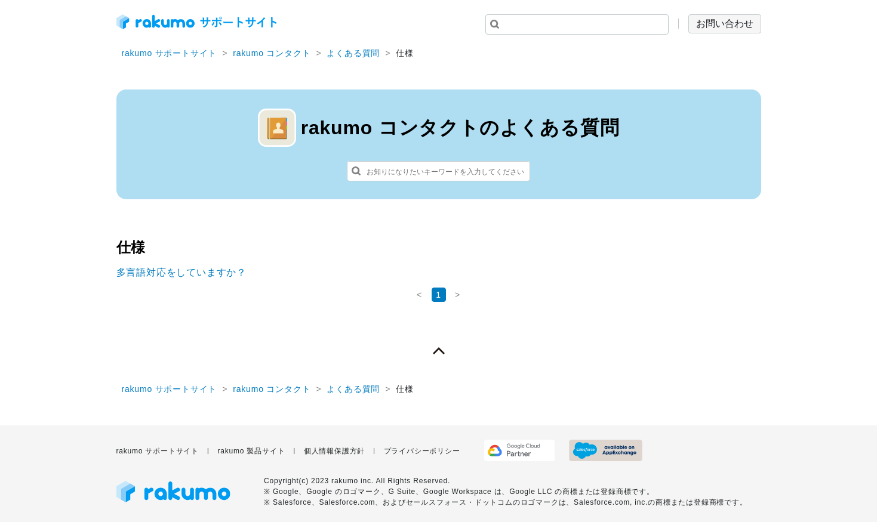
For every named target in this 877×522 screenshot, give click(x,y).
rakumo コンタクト (271, 53)
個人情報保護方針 (334, 451)
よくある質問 (353, 53)
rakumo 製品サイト (251, 451)
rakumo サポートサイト (169, 53)
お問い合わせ (724, 23)
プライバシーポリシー (422, 451)
